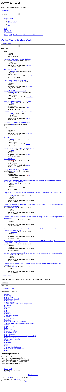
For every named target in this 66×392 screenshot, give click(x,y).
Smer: (45, 279)
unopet (13, 139)
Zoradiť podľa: (27, 279)
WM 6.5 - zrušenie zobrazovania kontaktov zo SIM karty (20, 112)
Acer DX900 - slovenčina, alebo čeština (15, 137)
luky (12, 124)
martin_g (28, 133)
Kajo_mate (29, 86)
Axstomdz (14, 183)
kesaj (12, 103)
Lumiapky (14, 60)
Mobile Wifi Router (9, 159)
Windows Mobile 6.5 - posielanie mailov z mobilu (18, 101)
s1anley (13, 171)
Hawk (13, 160)
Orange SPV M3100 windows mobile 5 (15, 91)
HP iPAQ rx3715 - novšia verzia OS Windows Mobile (19, 148)
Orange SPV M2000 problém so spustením (16, 169)
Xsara (27, 165)
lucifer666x (14, 92)
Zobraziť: (9, 279)
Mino (12, 82)
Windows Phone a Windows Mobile (16, 40)
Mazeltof (17, 379)
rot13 (12, 150)
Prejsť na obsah (5, 10)
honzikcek (14, 71)
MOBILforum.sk (33, 375)
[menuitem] (13, 21)
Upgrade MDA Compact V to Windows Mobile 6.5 (18, 122)
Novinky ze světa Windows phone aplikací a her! (17, 59)
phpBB (10, 378)
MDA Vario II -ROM (10, 69)
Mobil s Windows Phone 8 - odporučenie (15, 80)
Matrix (28, 107)
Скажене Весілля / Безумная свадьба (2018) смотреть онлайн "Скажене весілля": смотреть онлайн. (33, 253)
